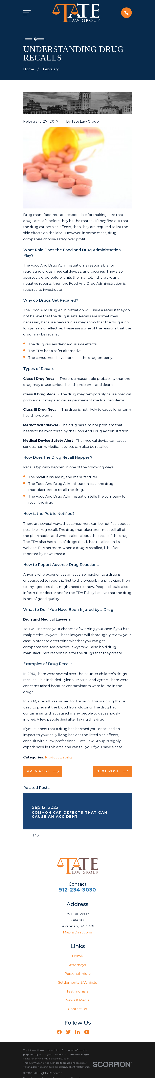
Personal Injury (78, 974)
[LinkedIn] (77, 1032)
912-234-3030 (77, 890)
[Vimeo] (95, 1032)
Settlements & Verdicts (77, 982)
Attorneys (77, 965)
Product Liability (59, 757)
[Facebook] (59, 1032)
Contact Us (77, 1009)
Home (77, 956)
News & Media (77, 1000)
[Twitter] (68, 1032)
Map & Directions (77, 932)
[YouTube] (86, 1032)
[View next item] (45, 835)
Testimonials (77, 991)
